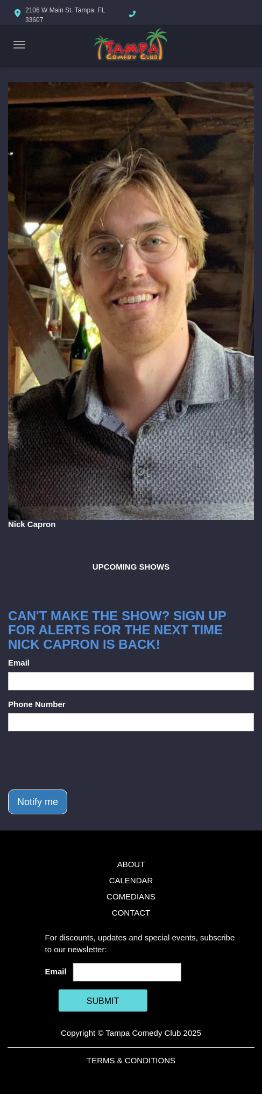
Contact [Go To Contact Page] (131, 912)
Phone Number (37, 704)
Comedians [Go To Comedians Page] (131, 896)
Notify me (37, 802)
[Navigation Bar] (19, 44)
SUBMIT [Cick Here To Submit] (103, 1001)
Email (19, 662)
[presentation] (90, 760)
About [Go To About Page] (131, 864)
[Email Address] (127, 972)
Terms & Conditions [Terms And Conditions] (131, 1060)
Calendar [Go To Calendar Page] (131, 880)
